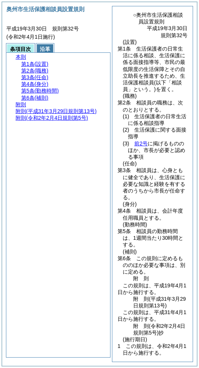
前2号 (141, 143)
